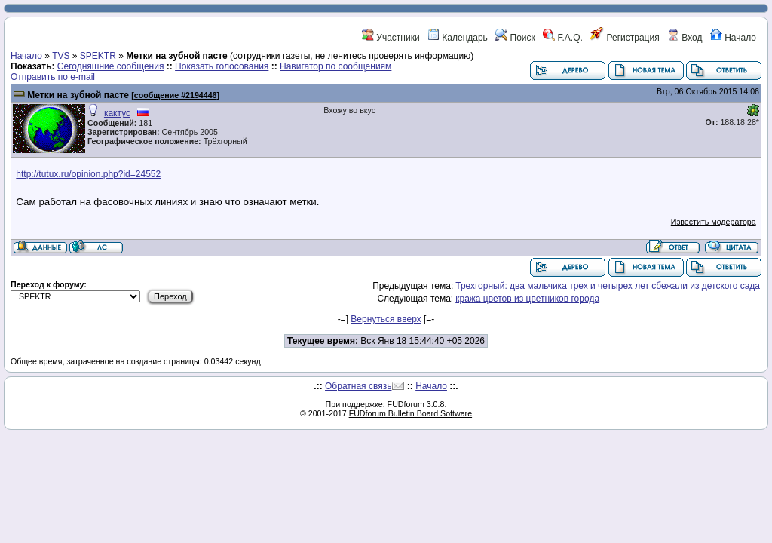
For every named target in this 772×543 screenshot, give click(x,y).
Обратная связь (358, 386)
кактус (117, 113)
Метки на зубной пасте (78, 95)
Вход (684, 37)
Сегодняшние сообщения (110, 66)
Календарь (457, 37)
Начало (733, 37)
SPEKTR (98, 56)
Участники (391, 37)
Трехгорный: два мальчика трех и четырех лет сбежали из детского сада (607, 286)
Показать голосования (221, 66)
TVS (60, 56)
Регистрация (624, 37)
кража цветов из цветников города (527, 298)
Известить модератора (713, 221)
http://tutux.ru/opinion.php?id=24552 (88, 174)
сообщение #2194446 (175, 95)
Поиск (515, 37)
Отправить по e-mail (53, 77)
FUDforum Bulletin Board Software (410, 413)
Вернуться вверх (386, 319)
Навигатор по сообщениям (335, 66)
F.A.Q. (563, 37)
